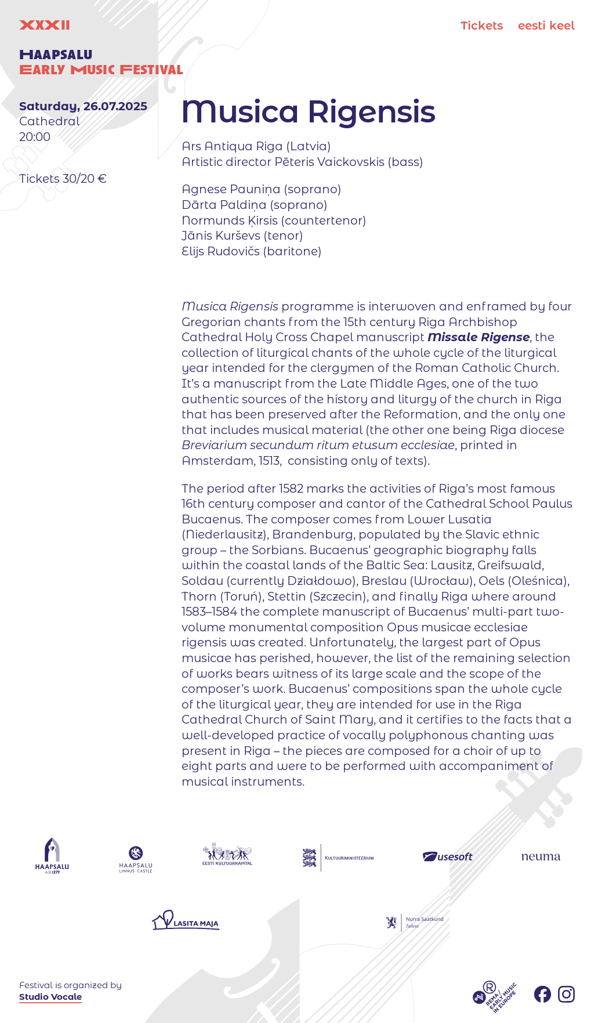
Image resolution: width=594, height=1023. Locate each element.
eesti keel (546, 25)
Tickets (482, 25)
